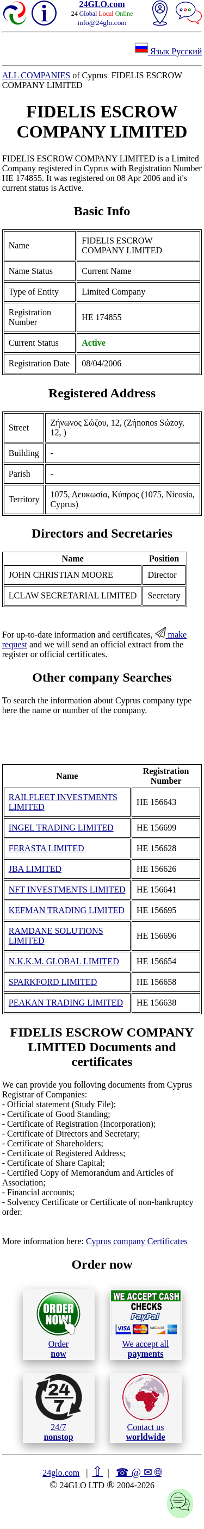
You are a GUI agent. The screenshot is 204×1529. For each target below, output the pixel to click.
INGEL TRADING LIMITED (61, 827)
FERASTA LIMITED (46, 848)
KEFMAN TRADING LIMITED (67, 910)
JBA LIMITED (35, 868)
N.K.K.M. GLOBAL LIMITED (64, 961)
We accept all (146, 1324)
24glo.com (60, 1472)
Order (58, 1324)
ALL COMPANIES (36, 75)
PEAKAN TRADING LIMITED (66, 1002)
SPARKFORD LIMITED (53, 982)
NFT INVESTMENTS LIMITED (67, 889)
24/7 (59, 1407)
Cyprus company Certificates (137, 1241)
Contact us (145, 1407)
